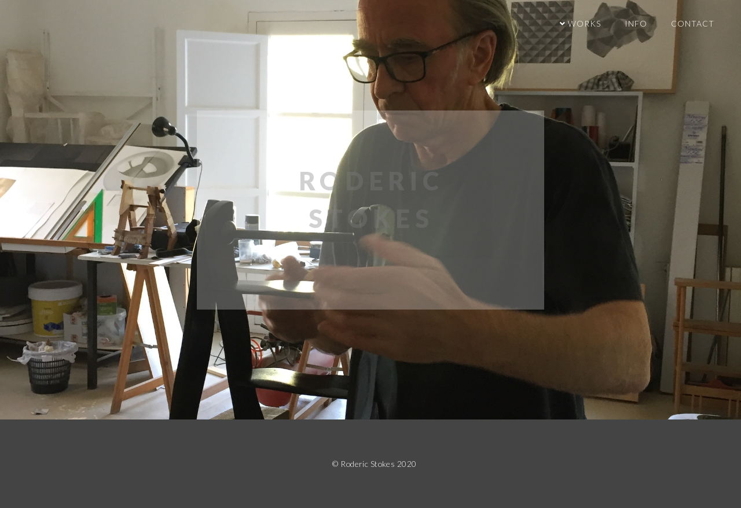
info (636, 23)
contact (692, 23)
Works (583, 23)
